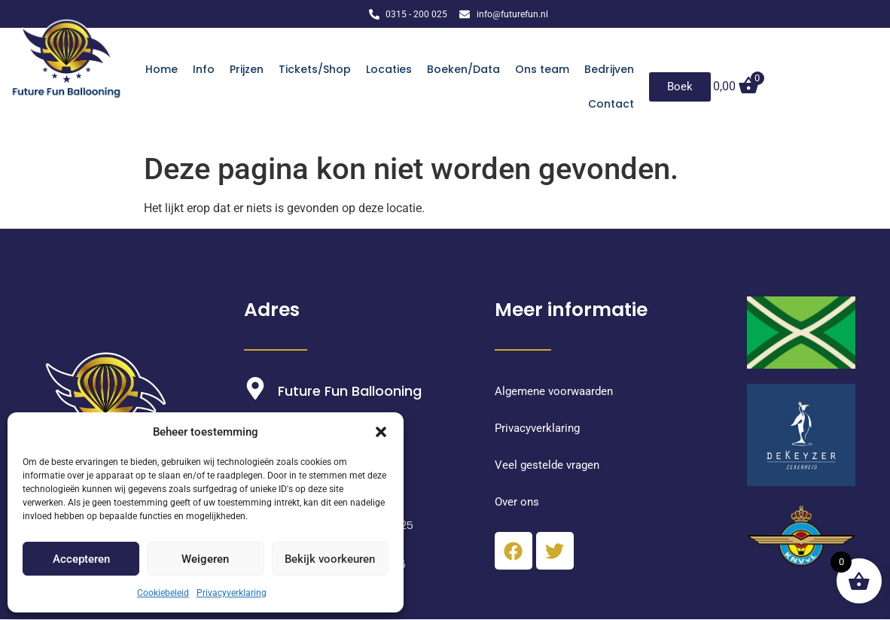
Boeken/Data (463, 69)
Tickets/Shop (315, 69)
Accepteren (81, 559)
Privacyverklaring (232, 593)
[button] (381, 431)
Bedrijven (609, 69)
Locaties (389, 69)
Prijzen (247, 69)
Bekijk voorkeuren (330, 559)
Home (161, 69)
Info (204, 69)
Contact (611, 103)
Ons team (542, 69)
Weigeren (205, 559)
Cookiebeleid (163, 593)
